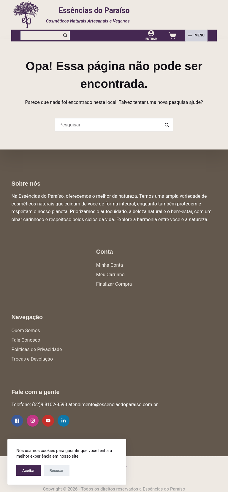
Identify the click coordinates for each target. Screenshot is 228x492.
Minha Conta (109, 265)
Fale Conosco (25, 340)
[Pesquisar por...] (40, 35)
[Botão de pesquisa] (65, 35)
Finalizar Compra (114, 284)
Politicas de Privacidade (36, 349)
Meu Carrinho (110, 274)
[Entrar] (151, 35)
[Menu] (196, 35)
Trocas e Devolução (32, 359)
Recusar (57, 470)
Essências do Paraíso (94, 10)
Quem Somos (25, 330)
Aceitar (28, 470)
